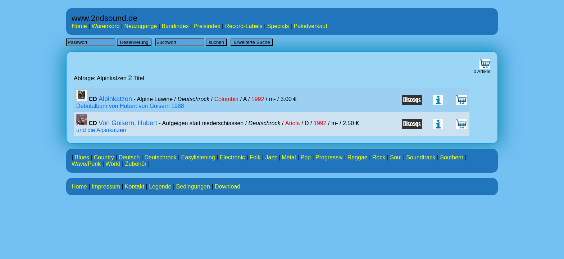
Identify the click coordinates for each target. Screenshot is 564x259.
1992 (257, 99)
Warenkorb (106, 26)
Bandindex (175, 26)
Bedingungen (193, 186)
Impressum (106, 186)
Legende (160, 186)
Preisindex (207, 26)
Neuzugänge (140, 26)
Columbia (226, 99)
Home (79, 26)
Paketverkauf (310, 26)
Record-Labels (244, 26)
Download (227, 186)
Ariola (292, 123)
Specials (278, 26)
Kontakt (134, 186)
